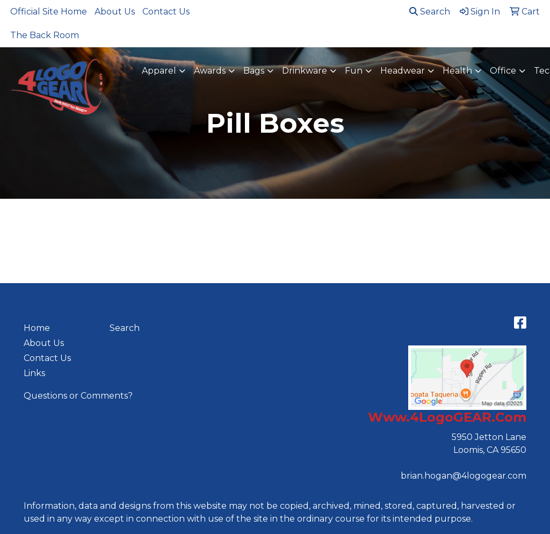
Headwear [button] (402, 71)
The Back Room (44, 35)
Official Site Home (48, 11)
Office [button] (503, 71)
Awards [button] (210, 71)
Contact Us (166, 11)
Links (34, 373)
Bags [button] (253, 71)
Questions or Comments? (78, 396)
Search (429, 11)
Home (37, 328)
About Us (115, 11)
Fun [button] (354, 71)
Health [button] (457, 71)
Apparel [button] (159, 71)
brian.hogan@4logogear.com (463, 476)
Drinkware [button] (304, 71)
